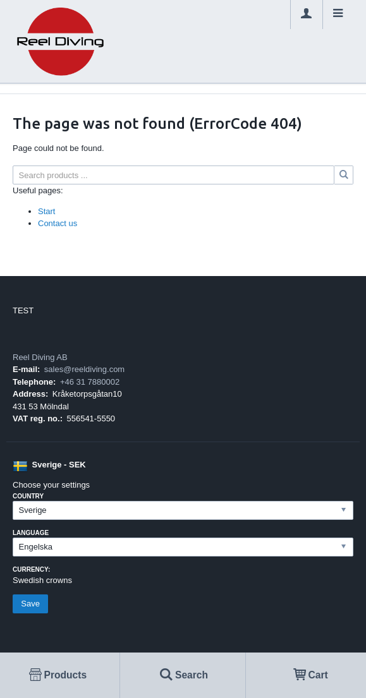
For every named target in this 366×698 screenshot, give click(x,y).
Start (46, 211)
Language (31, 532)
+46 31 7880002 (89, 382)
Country (28, 496)
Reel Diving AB (40, 357)
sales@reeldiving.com (84, 369)
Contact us (57, 223)
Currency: (31, 569)
